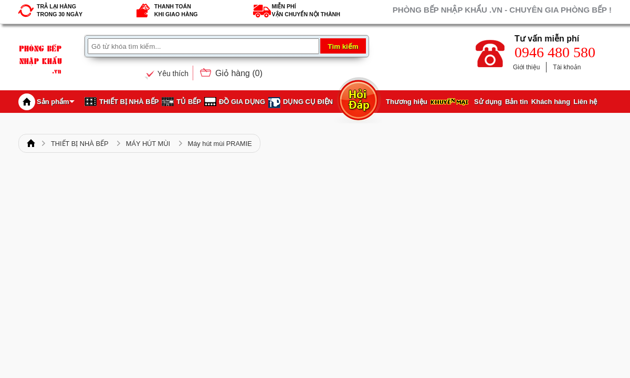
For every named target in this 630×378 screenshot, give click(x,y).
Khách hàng (550, 102)
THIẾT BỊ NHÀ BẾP (129, 102)
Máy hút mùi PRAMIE (220, 144)
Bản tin (516, 102)
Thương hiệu (406, 102)
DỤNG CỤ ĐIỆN (308, 102)
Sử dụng (488, 102)
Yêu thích (173, 73)
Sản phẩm (56, 102)
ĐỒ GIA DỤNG (242, 102)
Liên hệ (585, 102)
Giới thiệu (526, 67)
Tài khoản (567, 67)
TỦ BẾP (188, 102)
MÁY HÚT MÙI (148, 144)
